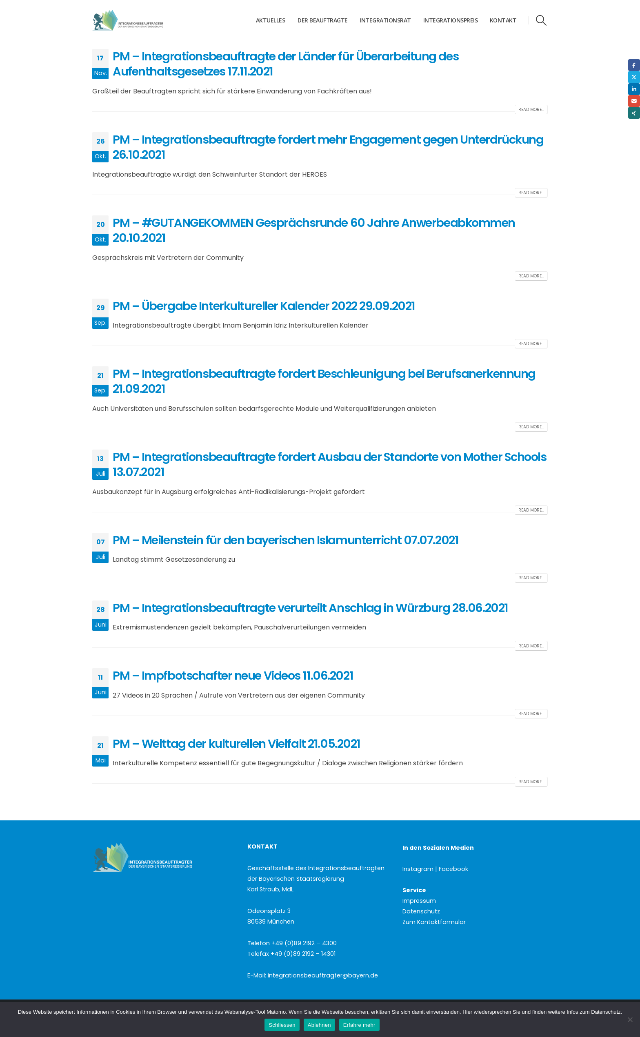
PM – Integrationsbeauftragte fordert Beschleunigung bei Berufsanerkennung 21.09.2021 (324, 381)
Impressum (419, 901)
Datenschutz (421, 911)
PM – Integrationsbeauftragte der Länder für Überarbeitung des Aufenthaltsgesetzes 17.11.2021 (285, 64)
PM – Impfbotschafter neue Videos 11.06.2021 (233, 675)
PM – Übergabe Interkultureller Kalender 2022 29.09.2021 (264, 306)
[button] (541, 20)
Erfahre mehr (359, 1025)
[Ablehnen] (630, 1019)
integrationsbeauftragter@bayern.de (323, 975)
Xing (634, 113)
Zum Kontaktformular (434, 922)
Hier (467, 1012)
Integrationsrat (385, 20)
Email (634, 101)
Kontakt (503, 20)
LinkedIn (634, 89)
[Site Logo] (143, 20)
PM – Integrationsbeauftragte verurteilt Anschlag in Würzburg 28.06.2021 (310, 608)
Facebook (634, 65)
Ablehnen (319, 1025)
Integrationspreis (450, 20)
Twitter (634, 77)
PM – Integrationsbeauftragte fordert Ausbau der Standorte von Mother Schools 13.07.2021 (330, 464)
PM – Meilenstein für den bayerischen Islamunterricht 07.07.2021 (285, 540)
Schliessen (282, 1025)
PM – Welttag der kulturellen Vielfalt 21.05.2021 (236, 744)
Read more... (531, 109)
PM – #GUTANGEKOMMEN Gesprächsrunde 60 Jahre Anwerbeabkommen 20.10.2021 (314, 230)
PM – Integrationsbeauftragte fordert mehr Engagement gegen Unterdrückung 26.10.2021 (328, 147)
